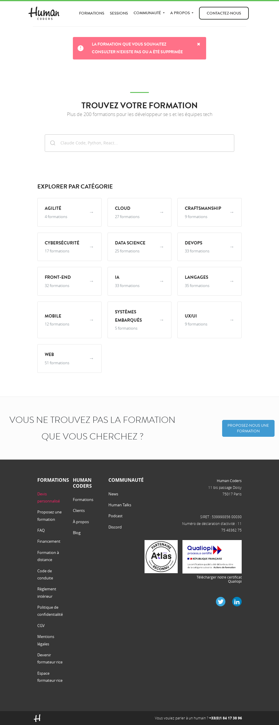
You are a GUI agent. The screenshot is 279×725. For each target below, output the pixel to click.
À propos (81, 521)
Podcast (115, 515)
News (113, 494)
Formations (91, 13)
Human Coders (229, 480)
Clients (79, 510)
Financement (48, 541)
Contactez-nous (224, 13)
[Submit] (53, 142)
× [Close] (198, 44)
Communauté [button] (148, 13)
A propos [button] (180, 13)
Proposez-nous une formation (248, 428)
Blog (77, 532)
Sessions (119, 13)
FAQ (41, 530)
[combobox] (139, 143)
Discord (115, 527)
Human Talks (119, 505)
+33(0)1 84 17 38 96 (225, 718)
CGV (41, 625)
